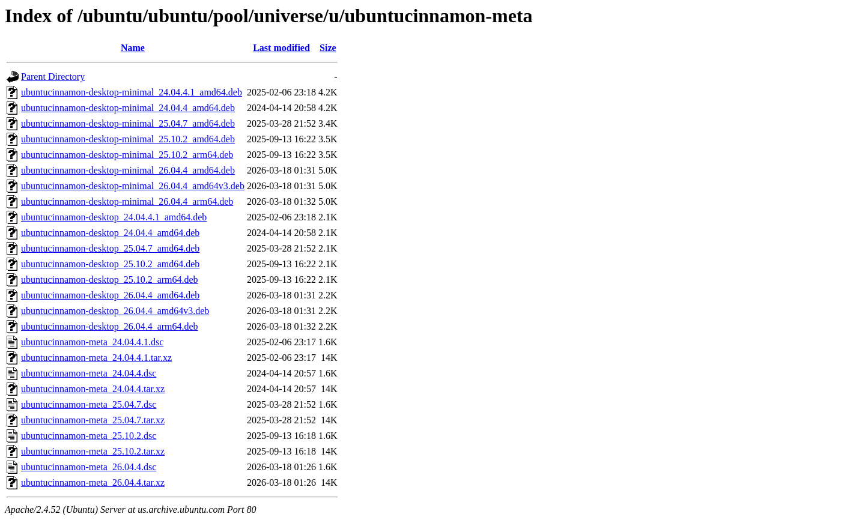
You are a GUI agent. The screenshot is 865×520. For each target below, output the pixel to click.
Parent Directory (53, 76)
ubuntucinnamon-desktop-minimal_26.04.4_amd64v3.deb (132, 186)
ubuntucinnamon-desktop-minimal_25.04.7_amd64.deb (128, 123)
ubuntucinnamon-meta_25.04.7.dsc (88, 404)
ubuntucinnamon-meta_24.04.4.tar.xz (93, 389)
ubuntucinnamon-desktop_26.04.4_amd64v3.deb (115, 311)
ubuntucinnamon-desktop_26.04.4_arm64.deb (109, 326)
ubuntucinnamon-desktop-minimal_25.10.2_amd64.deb (128, 139)
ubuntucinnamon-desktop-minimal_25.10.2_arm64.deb (127, 155)
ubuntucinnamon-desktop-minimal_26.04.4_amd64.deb (128, 170)
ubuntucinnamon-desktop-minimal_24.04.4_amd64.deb (128, 108)
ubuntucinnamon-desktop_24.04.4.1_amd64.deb (114, 217)
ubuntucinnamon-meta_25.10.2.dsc (88, 436)
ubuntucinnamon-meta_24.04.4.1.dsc (92, 342)
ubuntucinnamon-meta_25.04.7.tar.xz (93, 420)
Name (133, 48)
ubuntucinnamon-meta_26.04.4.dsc (88, 467)
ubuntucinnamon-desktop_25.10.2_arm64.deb (109, 279)
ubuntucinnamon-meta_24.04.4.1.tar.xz (96, 357)
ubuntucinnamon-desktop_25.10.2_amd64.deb (110, 264)
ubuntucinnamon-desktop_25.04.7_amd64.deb (110, 248)
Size (328, 48)
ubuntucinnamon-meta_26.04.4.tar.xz (93, 482)
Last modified (281, 48)
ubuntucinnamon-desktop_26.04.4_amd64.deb (110, 295)
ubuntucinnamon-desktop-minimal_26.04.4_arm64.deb (127, 201)
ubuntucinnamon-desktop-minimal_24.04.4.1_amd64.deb (131, 92)
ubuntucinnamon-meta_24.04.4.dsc (88, 373)
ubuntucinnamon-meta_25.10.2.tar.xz (93, 451)
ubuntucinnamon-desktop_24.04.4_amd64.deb (110, 233)
